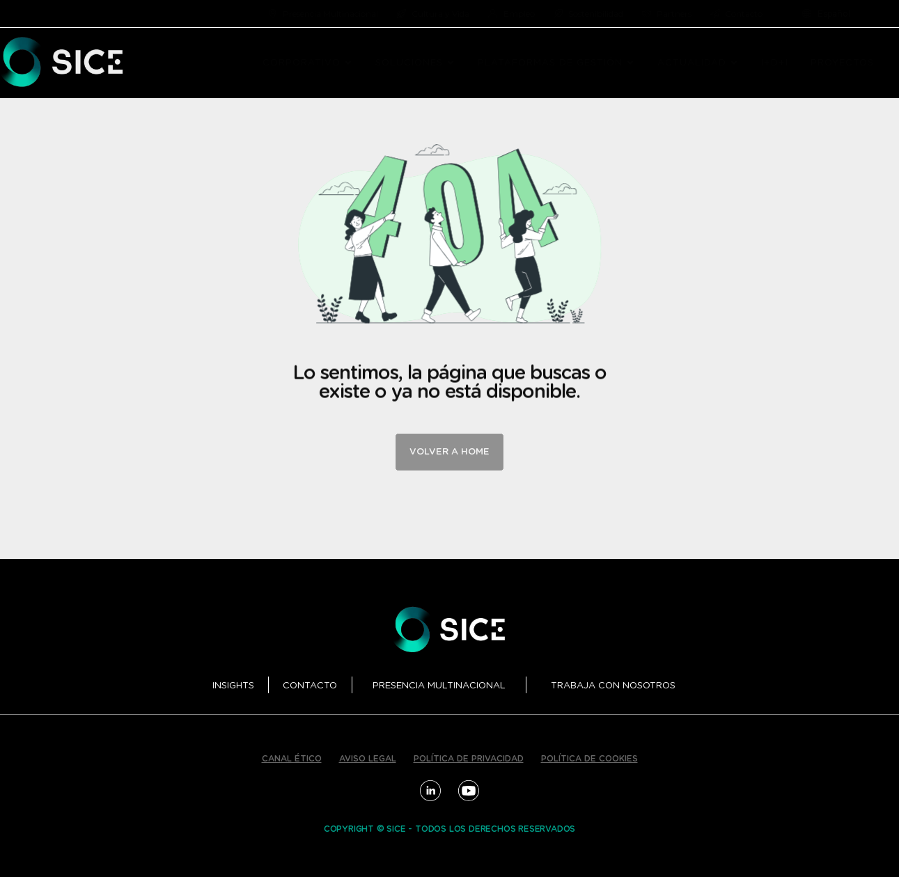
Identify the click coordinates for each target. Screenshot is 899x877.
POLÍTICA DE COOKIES (589, 758)
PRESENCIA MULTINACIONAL (439, 685)
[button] (348, 63)
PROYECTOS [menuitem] (842, 63)
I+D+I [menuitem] (774, 63)
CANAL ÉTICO (292, 758)
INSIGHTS (233, 685)
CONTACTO (310, 685)
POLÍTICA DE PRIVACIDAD (469, 758)
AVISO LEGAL (367, 758)
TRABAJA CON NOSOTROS (613, 685)
